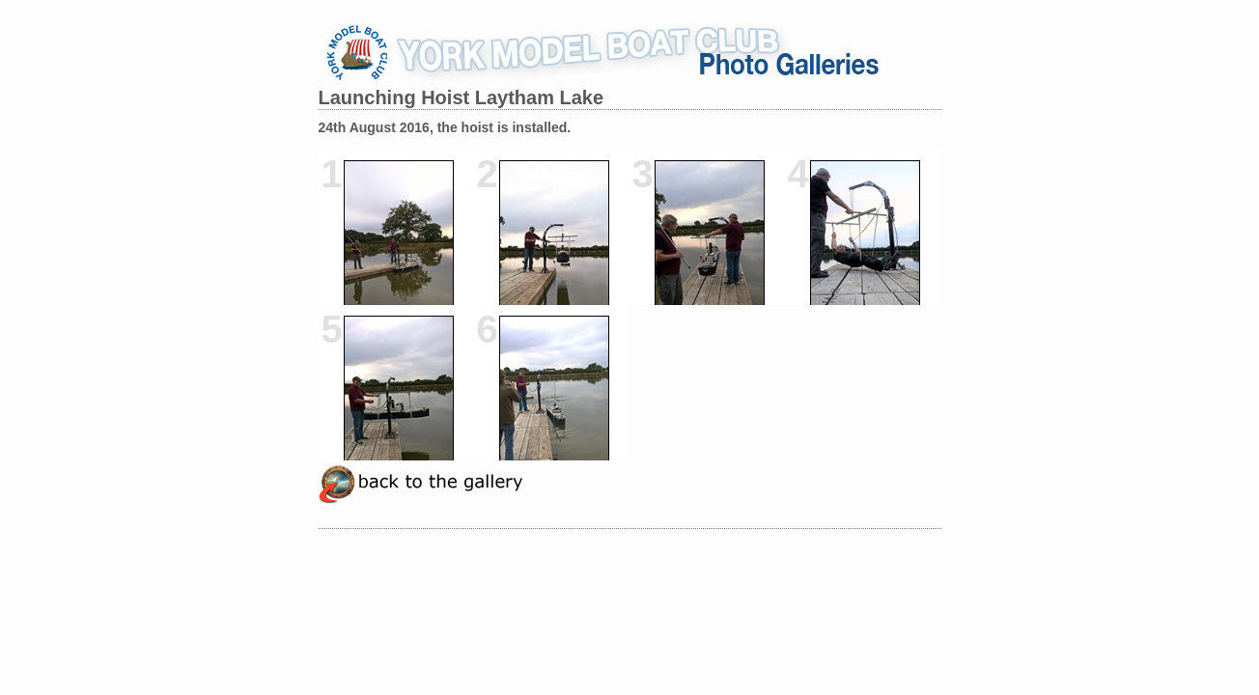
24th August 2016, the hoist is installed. (445, 127)
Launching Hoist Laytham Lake (461, 97)
